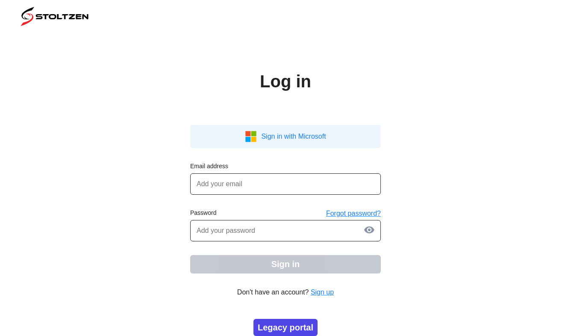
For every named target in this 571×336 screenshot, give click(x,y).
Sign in (285, 264)
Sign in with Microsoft (285, 137)
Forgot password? (353, 213)
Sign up (322, 292)
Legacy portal (285, 327)
